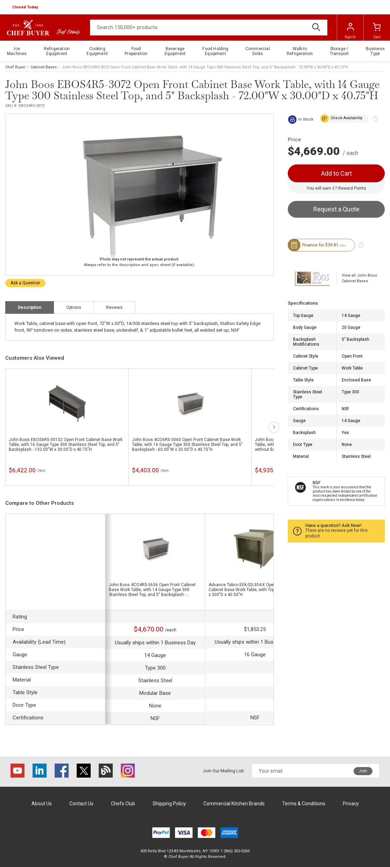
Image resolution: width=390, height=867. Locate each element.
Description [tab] (29, 307)
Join (363, 770)
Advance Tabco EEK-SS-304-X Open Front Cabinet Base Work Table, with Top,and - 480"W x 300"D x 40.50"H (254, 589)
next (274, 427)
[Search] (208, 27)
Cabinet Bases (43, 67)
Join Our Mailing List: (224, 770)
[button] (26, 7)
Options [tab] (73, 307)
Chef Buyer (15, 67)
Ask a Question (25, 282)
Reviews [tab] (114, 307)
